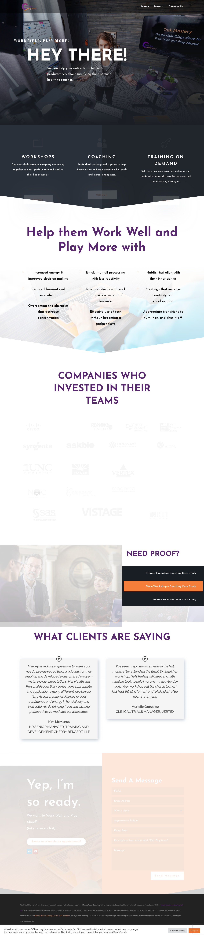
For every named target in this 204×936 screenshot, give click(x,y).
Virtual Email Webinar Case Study (174, 599)
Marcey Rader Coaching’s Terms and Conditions (52, 916)
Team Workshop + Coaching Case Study (171, 586)
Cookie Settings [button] (177, 930)
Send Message (167, 878)
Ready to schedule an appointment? (56, 844)
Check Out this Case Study (73, 96)
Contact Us (176, 7)
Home (145, 7)
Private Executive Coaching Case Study (171, 572)
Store (157, 7)
